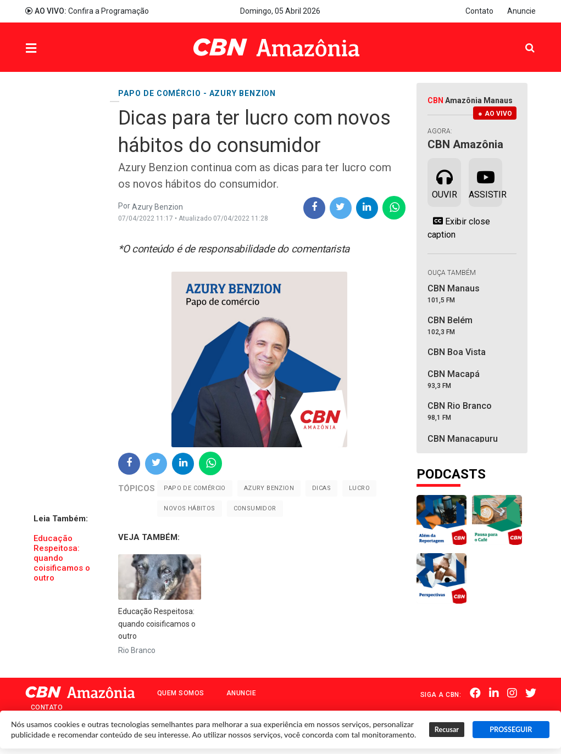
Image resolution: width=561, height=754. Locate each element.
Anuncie (521, 11)
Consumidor (255, 508)
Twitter (530, 693)
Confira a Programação (87, 11)
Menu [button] (53, 48)
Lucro (359, 488)
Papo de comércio (194, 488)
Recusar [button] (447, 729)
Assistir (485, 182)
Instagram (512, 693)
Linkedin (494, 693)
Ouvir (444, 182)
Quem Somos (180, 693)
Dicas (321, 488)
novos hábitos (189, 508)
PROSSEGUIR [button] (511, 729)
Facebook (475, 693)
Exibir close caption (458, 228)
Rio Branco (136, 650)
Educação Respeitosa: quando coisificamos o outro (62, 558)
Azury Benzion (269, 488)
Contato (479, 11)
